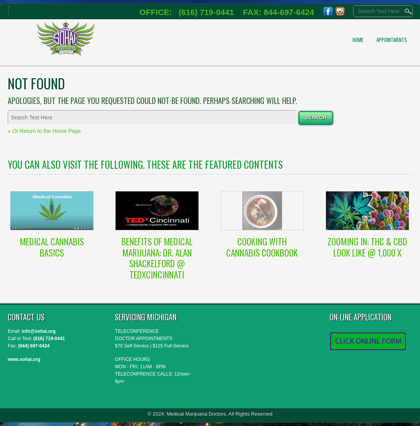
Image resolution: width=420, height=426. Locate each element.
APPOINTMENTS (391, 40)
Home (358, 40)
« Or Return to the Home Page (44, 131)
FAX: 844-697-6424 (274, 12)
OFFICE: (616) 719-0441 (186, 12)
